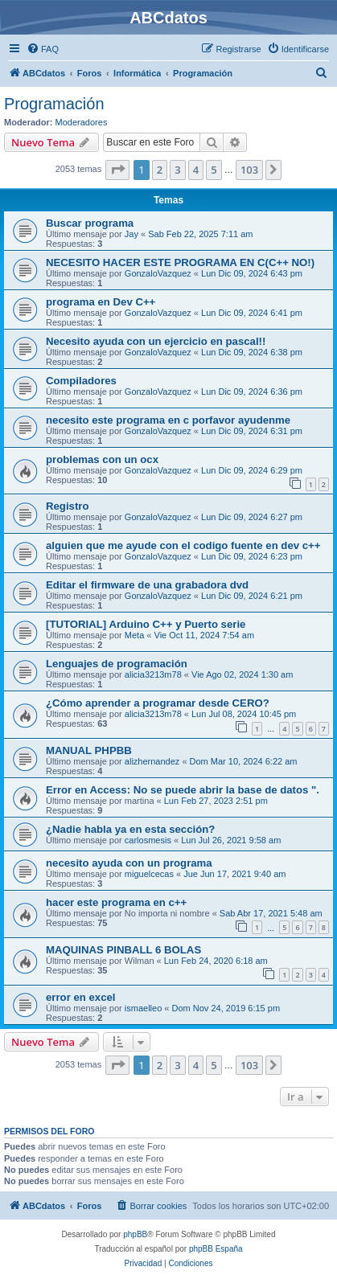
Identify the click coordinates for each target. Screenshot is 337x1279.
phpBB (135, 1234)
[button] (117, 169)
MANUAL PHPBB (89, 750)
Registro (67, 506)
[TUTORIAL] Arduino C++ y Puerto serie (145, 624)
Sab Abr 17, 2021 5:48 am (271, 913)
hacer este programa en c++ (116, 902)
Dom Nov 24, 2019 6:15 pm (226, 1008)
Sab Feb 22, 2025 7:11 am (200, 234)
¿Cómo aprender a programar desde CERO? (157, 703)
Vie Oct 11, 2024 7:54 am (204, 635)
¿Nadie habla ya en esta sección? (130, 829)
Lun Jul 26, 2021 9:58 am (231, 840)
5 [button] (213, 169)
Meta (134, 635)
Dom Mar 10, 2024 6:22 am (244, 761)
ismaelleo (143, 1008)
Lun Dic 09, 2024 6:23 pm (251, 556)
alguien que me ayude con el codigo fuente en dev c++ (183, 545)
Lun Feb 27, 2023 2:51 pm (216, 801)
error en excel (81, 997)
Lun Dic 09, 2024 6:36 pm (251, 391)
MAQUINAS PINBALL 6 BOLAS (123, 950)
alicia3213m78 (153, 674)
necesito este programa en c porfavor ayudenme (168, 420)
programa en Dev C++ (100, 302)
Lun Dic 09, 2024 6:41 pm (251, 313)
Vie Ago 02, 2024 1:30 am (242, 674)
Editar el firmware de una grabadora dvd (147, 585)
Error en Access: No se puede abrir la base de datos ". (182, 790)
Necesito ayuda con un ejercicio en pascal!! (155, 341)
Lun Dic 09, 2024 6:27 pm (251, 517)
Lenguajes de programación (116, 664)
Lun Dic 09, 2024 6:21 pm (251, 596)
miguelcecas (149, 874)
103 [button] (249, 169)
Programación (54, 104)
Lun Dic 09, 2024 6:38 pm (251, 352)
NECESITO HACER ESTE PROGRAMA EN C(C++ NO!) (180, 262)
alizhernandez (152, 761)
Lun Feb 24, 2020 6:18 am (216, 960)
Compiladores (81, 381)
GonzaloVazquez (158, 273)
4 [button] (196, 169)
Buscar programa (90, 223)
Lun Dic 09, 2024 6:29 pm (251, 470)
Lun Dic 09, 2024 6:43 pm (251, 273)
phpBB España (216, 1248)
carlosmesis (148, 840)
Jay (131, 234)
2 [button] (159, 169)
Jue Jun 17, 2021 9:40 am (234, 874)
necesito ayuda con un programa (129, 863)
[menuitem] (43, 49)
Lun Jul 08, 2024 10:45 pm (243, 714)
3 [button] (177, 169)
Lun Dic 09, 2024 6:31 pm (251, 431)
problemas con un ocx (102, 459)
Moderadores (81, 122)
